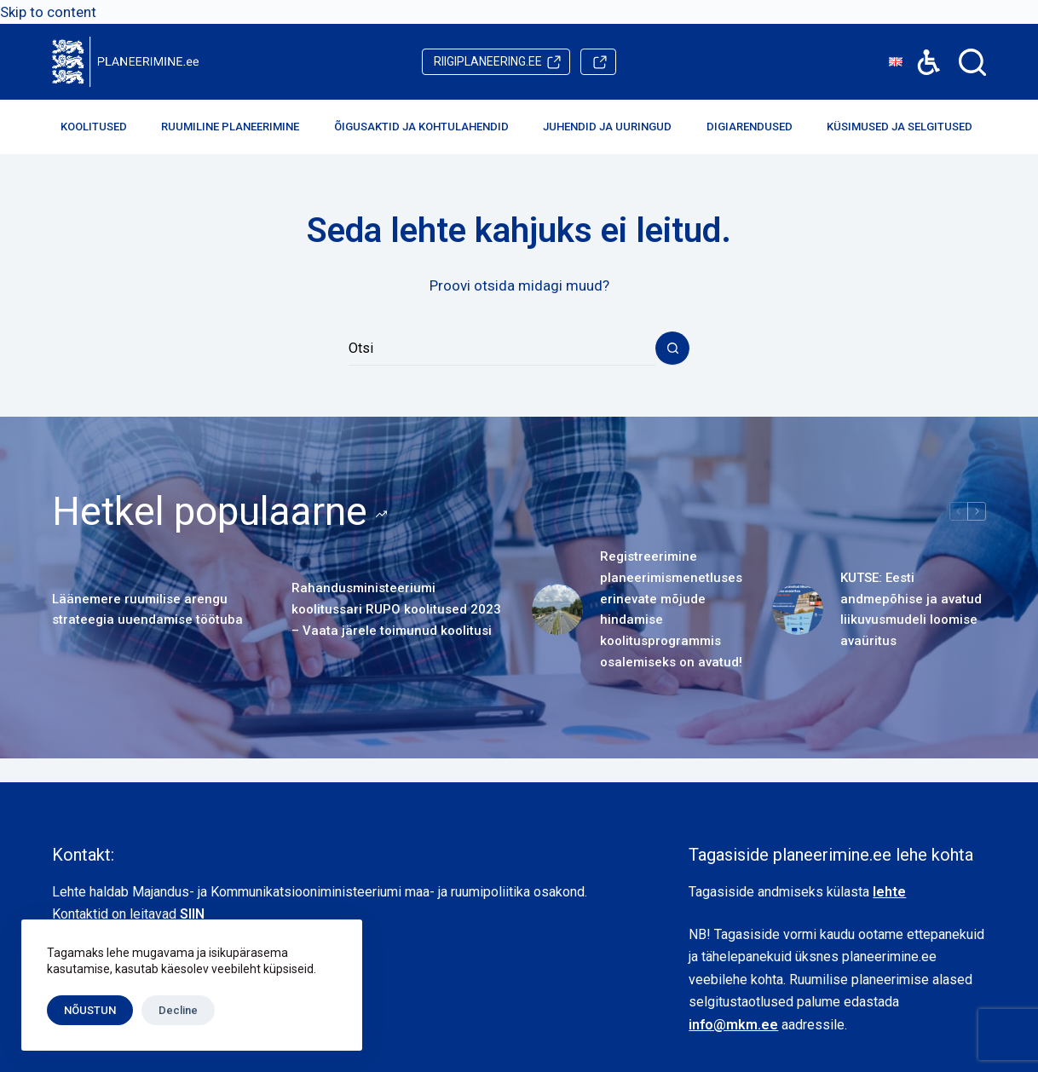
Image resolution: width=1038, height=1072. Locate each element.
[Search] (972, 62)
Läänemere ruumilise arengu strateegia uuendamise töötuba (147, 609)
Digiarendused (756, 127)
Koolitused (101, 127)
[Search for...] (502, 348)
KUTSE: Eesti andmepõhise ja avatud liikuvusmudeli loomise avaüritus (911, 609)
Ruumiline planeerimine (237, 127)
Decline (178, 1010)
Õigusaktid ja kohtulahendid (428, 127)
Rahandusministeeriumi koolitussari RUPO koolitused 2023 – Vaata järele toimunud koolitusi (396, 609)
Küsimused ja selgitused (906, 127)
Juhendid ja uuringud (614, 127)
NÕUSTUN (90, 1010)
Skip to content (48, 11)
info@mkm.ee (733, 1025)
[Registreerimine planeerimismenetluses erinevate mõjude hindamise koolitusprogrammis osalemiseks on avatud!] (557, 609)
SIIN (192, 914)
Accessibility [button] (920, 49)
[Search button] (672, 348)
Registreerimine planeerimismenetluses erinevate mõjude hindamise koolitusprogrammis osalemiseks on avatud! (671, 609)
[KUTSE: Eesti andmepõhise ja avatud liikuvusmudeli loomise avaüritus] (797, 609)
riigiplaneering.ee (488, 61)
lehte (889, 892)
